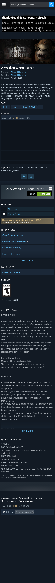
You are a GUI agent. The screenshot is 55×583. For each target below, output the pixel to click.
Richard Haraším (18, 74)
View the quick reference (15, 243)
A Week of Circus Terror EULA (16, 224)
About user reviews (9, 503)
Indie (5, 109)
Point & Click (29, 109)
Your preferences (26, 503)
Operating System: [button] (12, 527)
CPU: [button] (28, 527)
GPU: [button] (39, 527)
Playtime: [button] (7, 522)
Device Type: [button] (9, 531)
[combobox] (29, 4)
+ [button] (40, 109)
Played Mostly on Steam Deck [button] (32, 522)
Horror (16, 109)
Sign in (4, 169)
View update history (11, 249)
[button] (27, 119)
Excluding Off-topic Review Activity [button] (20, 518)
